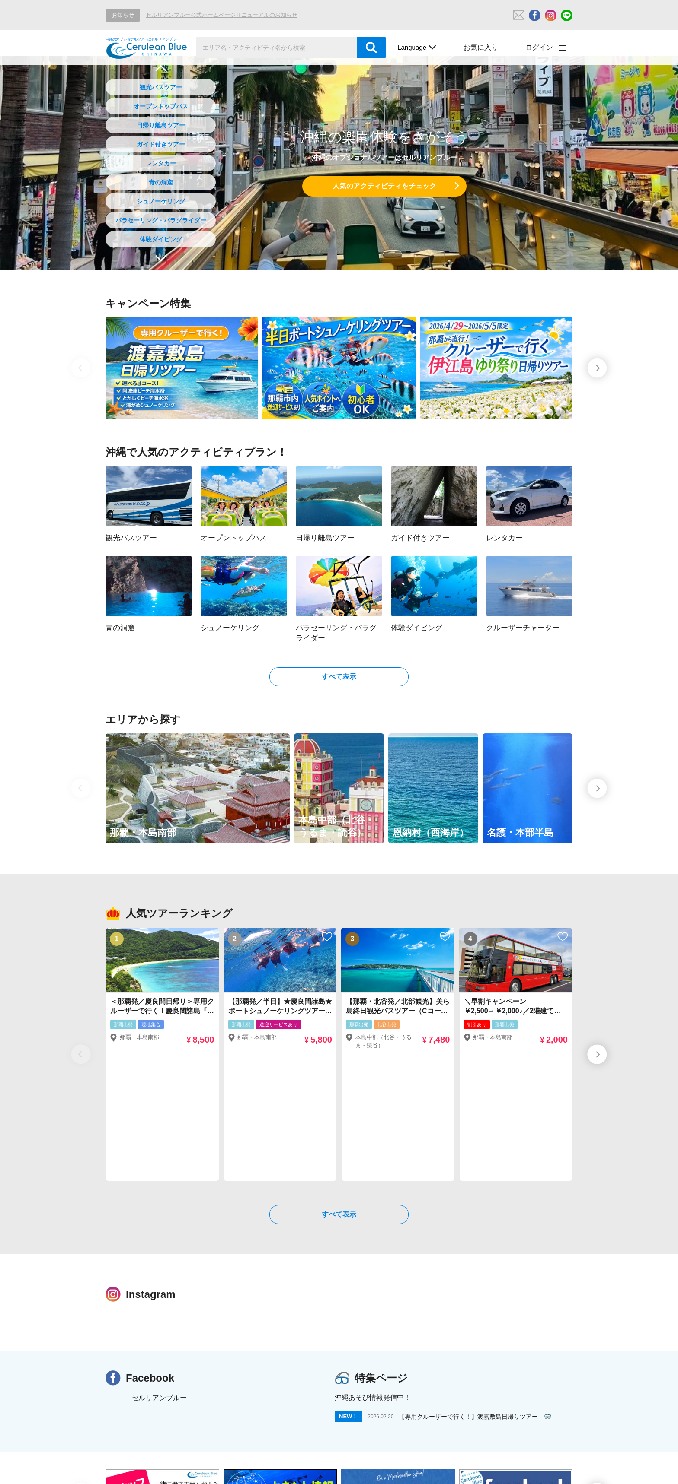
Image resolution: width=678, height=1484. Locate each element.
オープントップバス (161, 106)
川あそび (412, 1468)
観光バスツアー (161, 87)
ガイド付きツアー (161, 144)
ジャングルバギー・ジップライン (486, 1468)
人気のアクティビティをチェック (384, 186)
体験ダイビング (161, 239)
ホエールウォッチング (214, 1468)
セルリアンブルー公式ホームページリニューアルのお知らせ (221, 15)
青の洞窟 (161, 182)
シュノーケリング (161, 201)
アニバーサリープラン (138, 1468)
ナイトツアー (451, 1456)
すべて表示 (339, 676)
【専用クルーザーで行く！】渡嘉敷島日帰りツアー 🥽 (475, 1289)
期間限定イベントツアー (384, 1456)
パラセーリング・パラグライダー (160, 220)
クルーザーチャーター (304, 1456)
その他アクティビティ (515, 1456)
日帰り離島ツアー (161, 125)
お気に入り (481, 47)
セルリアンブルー (159, 1271)
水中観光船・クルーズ (355, 1468)
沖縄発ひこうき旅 (285, 1468)
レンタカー (161, 163)
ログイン (539, 47)
